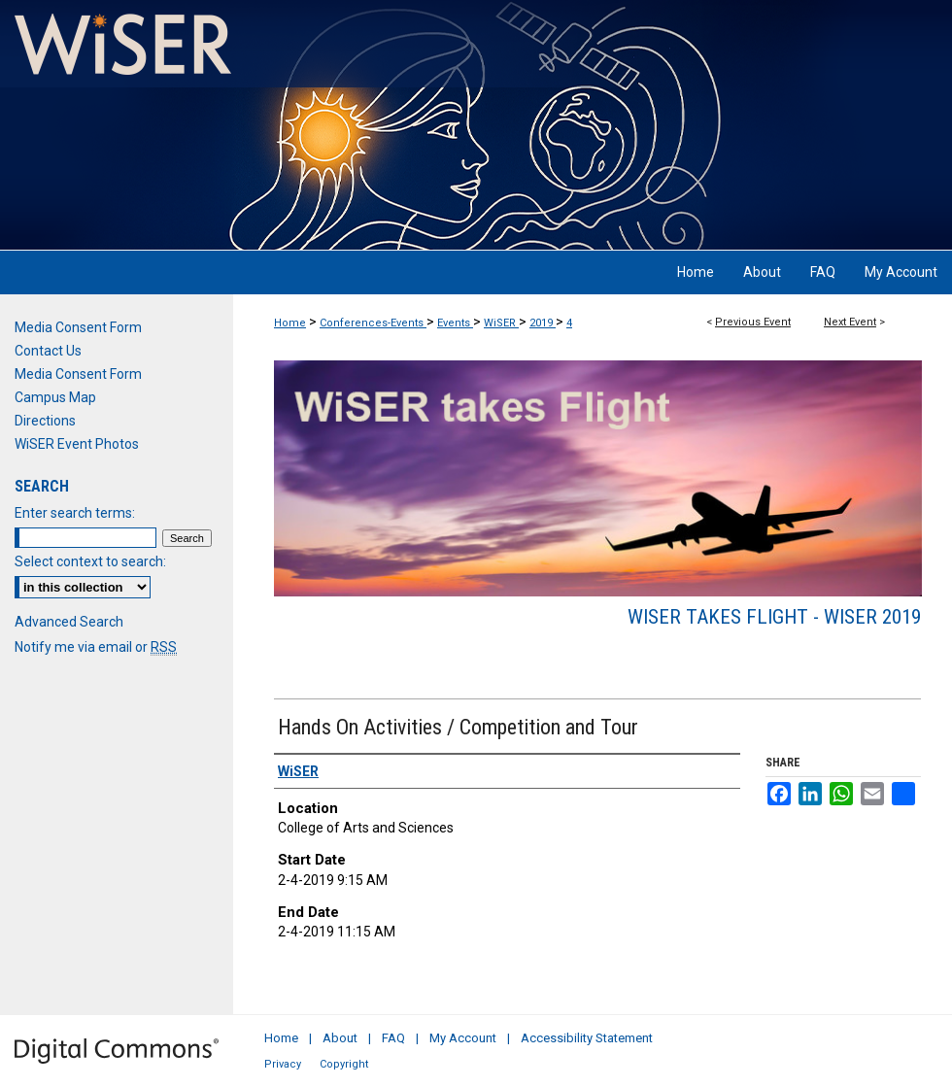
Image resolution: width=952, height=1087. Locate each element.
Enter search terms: (75, 513)
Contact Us (48, 350)
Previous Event (753, 322)
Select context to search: (90, 561)
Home (290, 323)
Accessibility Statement (587, 1038)
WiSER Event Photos (77, 444)
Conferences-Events (373, 323)
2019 (542, 323)
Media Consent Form (78, 327)
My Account (462, 1038)
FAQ (393, 1038)
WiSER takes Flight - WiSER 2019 (774, 616)
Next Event (850, 322)
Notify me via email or (96, 647)
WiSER (501, 323)
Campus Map (55, 397)
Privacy (282, 1064)
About (340, 1038)
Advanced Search (69, 621)
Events (455, 323)
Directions (45, 420)
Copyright (344, 1064)
